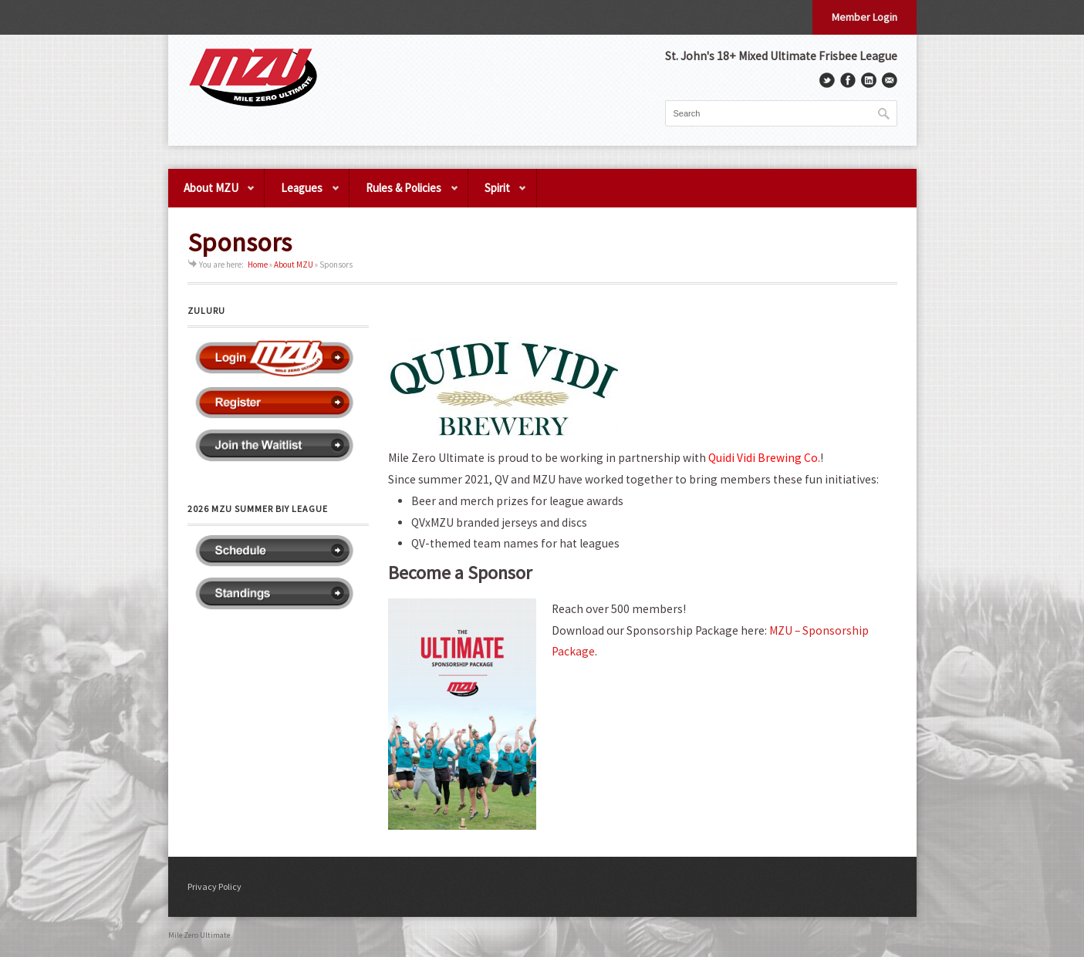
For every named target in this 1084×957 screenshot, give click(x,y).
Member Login (864, 17)
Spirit (498, 193)
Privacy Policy (214, 886)
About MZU (212, 193)
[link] (764, 457)
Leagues (302, 193)
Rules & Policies (404, 193)
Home (258, 264)
